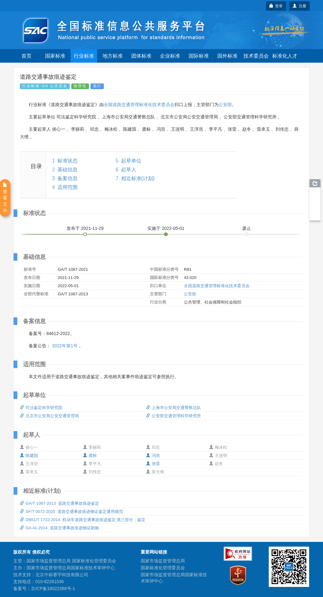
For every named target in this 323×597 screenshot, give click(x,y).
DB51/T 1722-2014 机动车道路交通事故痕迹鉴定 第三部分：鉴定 (82, 519)
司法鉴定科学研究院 (41, 407)
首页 (26, 56)
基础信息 (67, 169)
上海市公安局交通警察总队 (173, 407)
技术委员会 (256, 56)
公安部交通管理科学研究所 (173, 415)
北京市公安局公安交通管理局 (49, 415)
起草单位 (131, 160)
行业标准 (84, 56)
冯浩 (153, 455)
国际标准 (199, 56)
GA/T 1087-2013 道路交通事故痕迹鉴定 (59, 503)
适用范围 (67, 187)
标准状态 (67, 160)
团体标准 (141, 56)
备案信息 (67, 178)
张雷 (153, 463)
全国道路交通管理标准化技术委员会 (139, 104)
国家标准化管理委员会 (163, 567)
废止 (246, 228)
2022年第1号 (65, 345)
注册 (299, 6)
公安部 (225, 104)
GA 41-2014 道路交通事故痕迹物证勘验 (59, 528)
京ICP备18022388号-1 (53, 588)
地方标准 (113, 56)
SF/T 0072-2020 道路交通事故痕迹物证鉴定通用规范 (71, 511)
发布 (85, 228)
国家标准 (55, 56)
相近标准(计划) (138, 178)
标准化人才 (284, 56)
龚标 (90, 455)
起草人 (128, 169)
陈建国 (29, 455)
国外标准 (227, 56)
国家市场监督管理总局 (163, 560)
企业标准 (170, 56)
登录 (276, 6)
